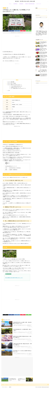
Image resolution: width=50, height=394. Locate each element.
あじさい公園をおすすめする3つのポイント (15, 84)
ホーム (10, 3)
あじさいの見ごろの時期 (12, 83)
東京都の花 (21, 3)
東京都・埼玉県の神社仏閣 (29, 3)
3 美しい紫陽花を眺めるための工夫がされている (18, 88)
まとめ (9, 90)
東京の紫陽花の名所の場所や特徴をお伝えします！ (14, 277)
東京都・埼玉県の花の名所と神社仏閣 (25, 1)
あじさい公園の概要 (11, 81)
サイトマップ (39, 3)
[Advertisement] (17, 43)
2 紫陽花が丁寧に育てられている (15, 87)
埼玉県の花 (15, 3)
